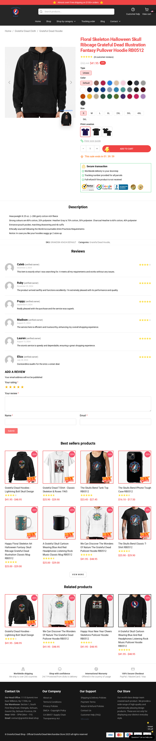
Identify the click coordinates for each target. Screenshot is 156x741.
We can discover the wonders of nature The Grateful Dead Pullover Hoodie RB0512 (96, 547)
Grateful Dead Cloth (25, 31)
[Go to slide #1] (24, 134)
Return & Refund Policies (92, 706)
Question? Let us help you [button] (141, 737)
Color (83, 78)
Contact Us (86, 710)
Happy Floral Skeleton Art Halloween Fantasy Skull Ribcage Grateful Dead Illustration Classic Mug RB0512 (18, 551)
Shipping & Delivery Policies (93, 697)
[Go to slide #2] (40, 134)
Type (82, 68)
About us (47, 697)
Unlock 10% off (150, 728)
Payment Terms (88, 702)
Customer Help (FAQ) (91, 715)
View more (78, 574)
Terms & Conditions (52, 702)
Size (82, 108)
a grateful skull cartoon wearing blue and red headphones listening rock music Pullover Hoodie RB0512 (133, 638)
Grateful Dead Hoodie (50, 31)
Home (8, 31)
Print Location (87, 124)
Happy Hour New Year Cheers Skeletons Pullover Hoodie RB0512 (96, 635)
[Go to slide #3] (56, 134)
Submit (11, 431)
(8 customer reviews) (104, 57)
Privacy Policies (50, 706)
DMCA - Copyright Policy (54, 710)
